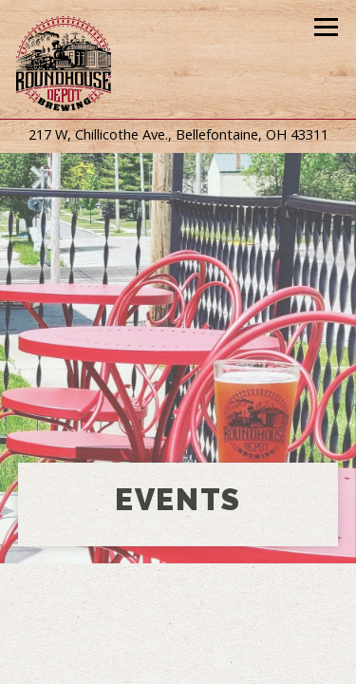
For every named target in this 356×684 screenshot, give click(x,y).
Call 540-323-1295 (177, 621)
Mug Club (177, 662)
